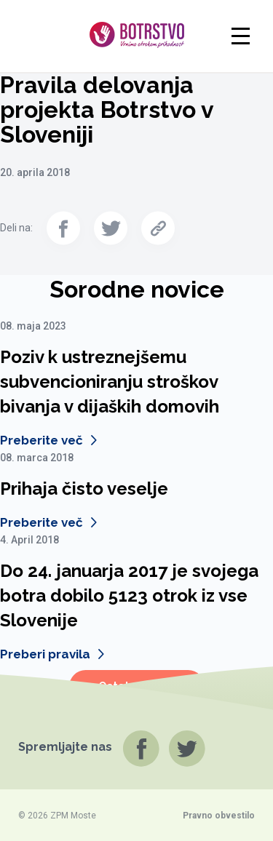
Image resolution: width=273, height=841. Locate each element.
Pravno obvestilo (219, 815)
